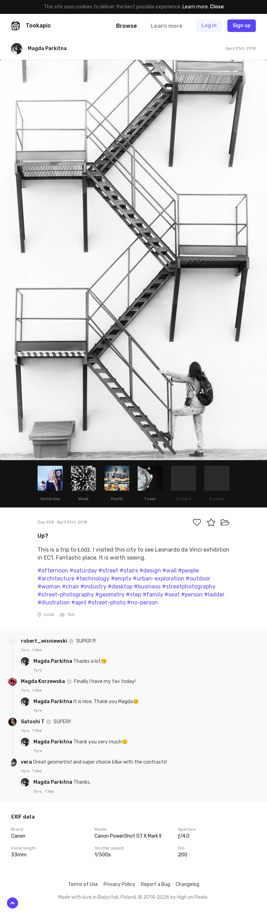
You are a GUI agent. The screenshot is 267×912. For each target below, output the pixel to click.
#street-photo (107, 602)
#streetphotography (189, 586)
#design (150, 570)
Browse (126, 26)
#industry (93, 586)
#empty (121, 578)
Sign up (242, 25)
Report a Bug (155, 884)
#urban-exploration (158, 578)
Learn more (195, 7)
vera (27, 762)
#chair (70, 586)
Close (217, 7)
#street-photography (66, 594)
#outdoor (198, 578)
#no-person (142, 602)
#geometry (109, 594)
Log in (209, 25)
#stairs (129, 570)
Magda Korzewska (43, 681)
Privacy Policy (119, 884)
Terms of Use (83, 884)
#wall (169, 570)
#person (192, 594)
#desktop (120, 586)
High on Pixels (192, 897)
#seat (172, 594)
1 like (37, 650)
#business (147, 586)
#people (188, 570)
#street (108, 570)
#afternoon (53, 570)
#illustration (54, 602)
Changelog (187, 884)
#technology (93, 578)
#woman (49, 586)
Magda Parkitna (53, 661)
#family (153, 594)
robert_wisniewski (44, 641)
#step (133, 594)
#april (78, 602)
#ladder (214, 594)
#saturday (83, 570)
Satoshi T (33, 722)
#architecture (56, 578)
